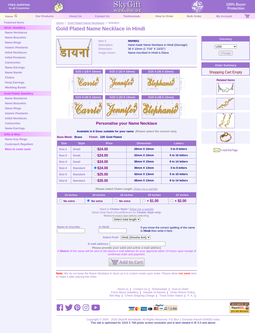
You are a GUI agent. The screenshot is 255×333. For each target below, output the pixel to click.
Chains (9, 77)
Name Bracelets (15, 37)
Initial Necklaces (16, 52)
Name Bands (13, 72)
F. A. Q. (192, 295)
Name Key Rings (16, 139)
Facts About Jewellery (124, 292)
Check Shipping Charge (140, 295)
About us (122, 289)
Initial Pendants (15, 57)
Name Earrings (15, 67)
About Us (75, 16)
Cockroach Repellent (19, 144)
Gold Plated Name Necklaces (86, 23)
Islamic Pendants (16, 47)
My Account (224, 16)
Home (9, 16)
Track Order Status (171, 295)
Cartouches (13, 62)
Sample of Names (154, 292)
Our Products (45, 16)
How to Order (164, 16)
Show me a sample (146, 189)
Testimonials (131, 16)
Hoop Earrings (15, 82)
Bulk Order (194, 16)
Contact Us (102, 16)
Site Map (114, 295)
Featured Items (14, 22)
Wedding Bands (15, 87)
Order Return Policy (182, 292)
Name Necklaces (16, 32)
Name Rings (13, 42)
